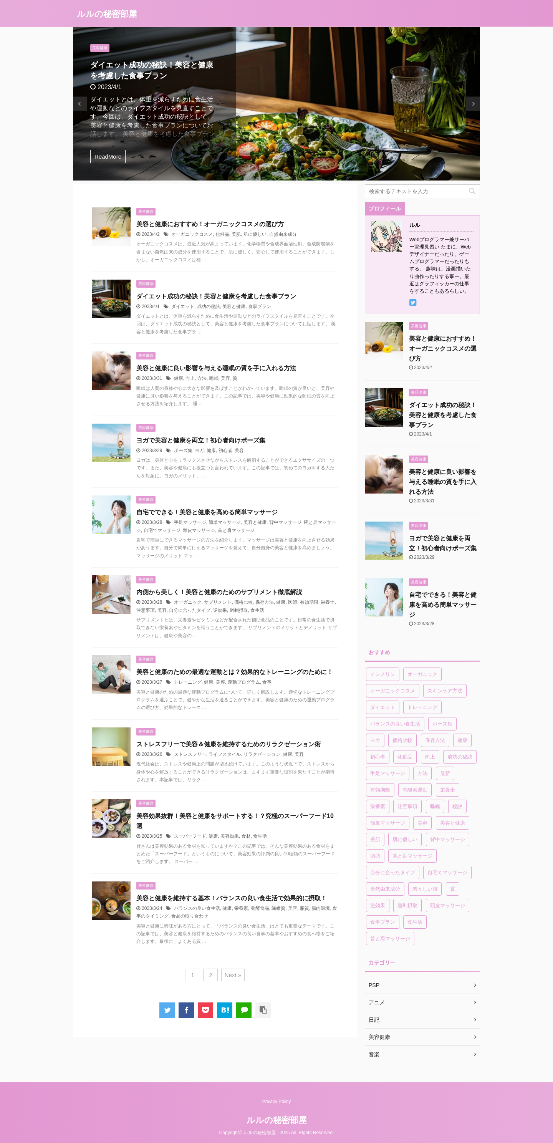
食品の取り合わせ (189, 916)
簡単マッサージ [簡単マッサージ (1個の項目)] (387, 823)
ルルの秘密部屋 (107, 14)
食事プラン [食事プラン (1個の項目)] (382, 922)
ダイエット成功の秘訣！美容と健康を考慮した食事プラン (216, 296)
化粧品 (222, 234)
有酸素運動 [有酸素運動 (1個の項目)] (414, 790)
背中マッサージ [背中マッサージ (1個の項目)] (447, 839)
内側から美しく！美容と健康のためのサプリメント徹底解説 (219, 592)
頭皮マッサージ (199, 530)
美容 (225, 378)
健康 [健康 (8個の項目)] (462, 740)
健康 (178, 378)
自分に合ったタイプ (189, 610)
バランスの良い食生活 (197, 908)
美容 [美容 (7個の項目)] (422, 823)
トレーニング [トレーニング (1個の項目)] (422, 707)
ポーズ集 (183, 450)
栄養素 (241, 908)
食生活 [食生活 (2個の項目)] (414, 922)
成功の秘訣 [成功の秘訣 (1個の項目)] (459, 757)
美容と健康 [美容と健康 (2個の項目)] (452, 823)
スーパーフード (190, 836)
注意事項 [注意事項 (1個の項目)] (407, 806)
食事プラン (259, 306)
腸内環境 (320, 908)
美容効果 (229, 836)
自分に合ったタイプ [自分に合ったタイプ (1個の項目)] (392, 872)
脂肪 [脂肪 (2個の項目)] (375, 856)
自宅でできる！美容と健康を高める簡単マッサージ (207, 512)
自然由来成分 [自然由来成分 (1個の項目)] (385, 889)
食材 (246, 836)
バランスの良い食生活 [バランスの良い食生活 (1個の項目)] (395, 724)
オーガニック (188, 602)
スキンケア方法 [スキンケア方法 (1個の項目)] (444, 691)
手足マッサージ (190, 522)
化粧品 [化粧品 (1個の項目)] (404, 757)
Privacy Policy (276, 1101)
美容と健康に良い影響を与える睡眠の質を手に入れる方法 (216, 368)
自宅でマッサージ (162, 530)
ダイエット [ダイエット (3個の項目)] (382, 707)
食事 (267, 682)
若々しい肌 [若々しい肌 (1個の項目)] (424, 889)
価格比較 (243, 602)
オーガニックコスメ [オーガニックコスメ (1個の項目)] (392, 691)
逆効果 (220, 610)
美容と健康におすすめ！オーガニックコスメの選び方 (210, 224)
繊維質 (278, 908)
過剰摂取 (239, 610)
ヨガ (199, 450)
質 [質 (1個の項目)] (452, 889)
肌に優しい (255, 234)
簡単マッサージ (225, 522)
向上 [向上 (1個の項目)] (430, 757)
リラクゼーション (261, 754)
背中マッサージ (285, 522)
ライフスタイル (225, 754)
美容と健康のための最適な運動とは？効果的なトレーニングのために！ (234, 672)
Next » (233, 975)
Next (473, 104)
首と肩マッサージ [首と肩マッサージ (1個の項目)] (390, 938)
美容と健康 (233, 306)
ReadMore (107, 156)
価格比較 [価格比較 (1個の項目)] (402, 740)
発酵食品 (260, 908)
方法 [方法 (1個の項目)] (422, 773)
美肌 (236, 234)
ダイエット (182, 306)
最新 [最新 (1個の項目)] (445, 773)
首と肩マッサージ (236, 530)
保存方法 (264, 602)
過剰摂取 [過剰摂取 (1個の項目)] (407, 905)
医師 (292, 602)
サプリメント (218, 602)
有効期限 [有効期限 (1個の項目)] (380, 790)
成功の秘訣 (208, 306)
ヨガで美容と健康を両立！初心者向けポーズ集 (200, 440)
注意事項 (145, 610)
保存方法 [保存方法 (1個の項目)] (435, 740)
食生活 (257, 610)
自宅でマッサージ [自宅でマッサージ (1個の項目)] (447, 872)
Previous (80, 104)
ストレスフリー (190, 754)
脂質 (304, 908)
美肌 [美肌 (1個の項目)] (375, 839)
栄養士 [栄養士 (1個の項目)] (447, 790)
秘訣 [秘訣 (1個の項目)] (457, 806)
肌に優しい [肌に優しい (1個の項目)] (404, 839)
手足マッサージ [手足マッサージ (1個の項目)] (387, 773)
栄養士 (327, 602)
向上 (190, 378)
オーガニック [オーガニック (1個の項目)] (422, 674)
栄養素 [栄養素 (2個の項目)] (377, 806)
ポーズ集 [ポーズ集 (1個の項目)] (442, 724)
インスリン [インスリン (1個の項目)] (382, 674)
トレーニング (188, 682)
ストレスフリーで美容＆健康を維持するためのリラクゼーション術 (228, 744)
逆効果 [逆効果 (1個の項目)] (377, 905)
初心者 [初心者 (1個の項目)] (377, 757)
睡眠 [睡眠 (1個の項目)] (435, 806)
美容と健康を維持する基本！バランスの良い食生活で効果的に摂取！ (231, 898)
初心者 (225, 450)
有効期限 (309, 602)
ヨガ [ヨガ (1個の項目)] (375, 740)
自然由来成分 (283, 234)
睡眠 (214, 378)
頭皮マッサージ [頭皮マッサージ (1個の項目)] (447, 905)
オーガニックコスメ (192, 234)
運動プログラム (244, 682)
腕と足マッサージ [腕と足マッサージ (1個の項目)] (412, 856)
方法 (202, 378)
